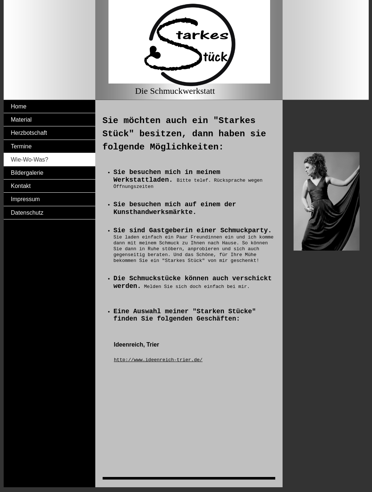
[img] (186, 50)
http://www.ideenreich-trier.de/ (158, 360)
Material (21, 119)
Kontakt (21, 186)
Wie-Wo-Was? (29, 159)
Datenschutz (27, 213)
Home (19, 106)
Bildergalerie (27, 173)
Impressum (25, 199)
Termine (21, 146)
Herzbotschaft (29, 133)
